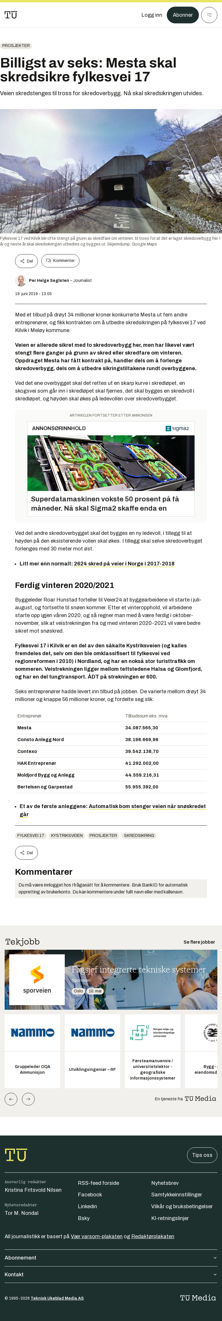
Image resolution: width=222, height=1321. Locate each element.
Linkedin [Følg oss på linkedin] (87, 1206)
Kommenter (60, 260)
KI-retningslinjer (170, 1218)
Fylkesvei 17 (30, 835)
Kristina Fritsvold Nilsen (33, 1190)
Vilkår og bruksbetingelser (182, 1206)
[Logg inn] (151, 15)
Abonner (183, 15)
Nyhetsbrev (165, 1183)
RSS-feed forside (98, 1183)
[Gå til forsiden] (11, 15)
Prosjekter (16, 46)
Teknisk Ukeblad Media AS (57, 1298)
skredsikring (139, 835)
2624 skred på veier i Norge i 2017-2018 (124, 564)
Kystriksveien (67, 835)
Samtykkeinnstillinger (176, 1195)
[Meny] (209, 15)
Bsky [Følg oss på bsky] (84, 1218)
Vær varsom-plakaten (97, 1236)
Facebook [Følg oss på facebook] (90, 1195)
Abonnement (111, 1258)
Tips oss (202, 1155)
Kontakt (111, 1274)
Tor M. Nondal (21, 1213)
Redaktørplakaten (152, 1236)
